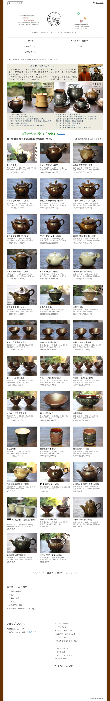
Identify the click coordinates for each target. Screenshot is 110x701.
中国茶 (11, 595)
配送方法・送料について (65, 634)
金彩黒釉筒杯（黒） (81, 449)
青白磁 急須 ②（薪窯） (83, 271)
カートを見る (61, 652)
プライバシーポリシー (65, 655)
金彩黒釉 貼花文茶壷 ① (16, 555)
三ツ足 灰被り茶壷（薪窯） (51, 555)
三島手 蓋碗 (78, 307)
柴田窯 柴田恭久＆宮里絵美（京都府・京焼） (43, 59)
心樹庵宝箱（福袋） (16, 605)
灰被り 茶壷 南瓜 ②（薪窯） (52, 201)
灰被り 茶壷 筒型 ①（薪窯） (19, 271)
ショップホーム (62, 624)
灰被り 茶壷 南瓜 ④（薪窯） (19, 236)
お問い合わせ (30, 52)
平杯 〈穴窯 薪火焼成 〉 (17, 342)
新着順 (100, 139)
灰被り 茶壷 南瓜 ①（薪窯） (19, 201)
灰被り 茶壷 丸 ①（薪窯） (51, 236)
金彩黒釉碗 (77, 413)
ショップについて (30, 46)
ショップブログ (62, 637)
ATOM (63, 659)
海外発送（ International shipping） (22, 609)
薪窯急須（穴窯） (50, 484)
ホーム (31, 41)
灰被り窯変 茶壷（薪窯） (83, 165)
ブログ (79, 46)
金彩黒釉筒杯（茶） (48, 449)
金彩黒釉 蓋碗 (46, 307)
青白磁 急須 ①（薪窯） (50, 271)
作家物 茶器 (19, 59)
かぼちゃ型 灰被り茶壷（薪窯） (86, 484)
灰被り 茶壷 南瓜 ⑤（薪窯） (85, 236)
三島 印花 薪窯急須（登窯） (18, 484)
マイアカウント (62, 648)
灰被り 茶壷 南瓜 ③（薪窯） (85, 201)
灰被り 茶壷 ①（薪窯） (50, 165)
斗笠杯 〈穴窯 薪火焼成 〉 (51, 378)
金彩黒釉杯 (11, 449)
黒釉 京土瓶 (11, 165)
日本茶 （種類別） (16, 591)
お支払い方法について (65, 631)
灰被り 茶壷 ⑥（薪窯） (83, 520)
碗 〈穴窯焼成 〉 (47, 413)
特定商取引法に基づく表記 (66, 641)
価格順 (92, 139)
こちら (61, 133)
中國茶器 (12, 602)
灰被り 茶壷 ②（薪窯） (16, 307)
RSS (58, 659)
